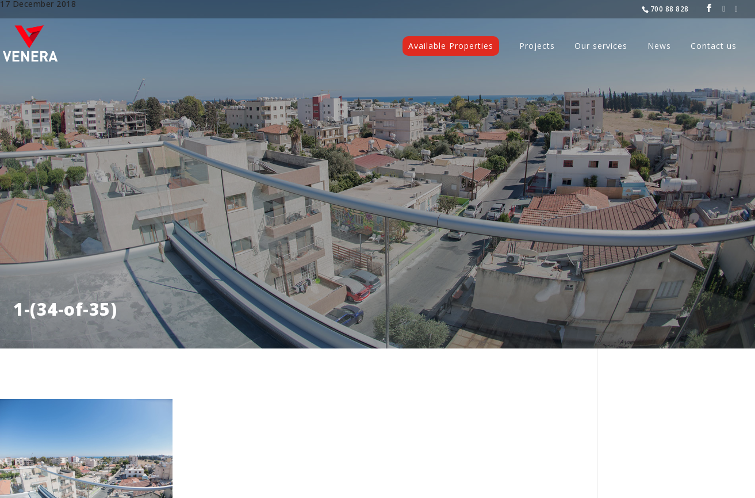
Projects (537, 46)
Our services (600, 46)
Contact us (714, 46)
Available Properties (450, 45)
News (659, 46)
